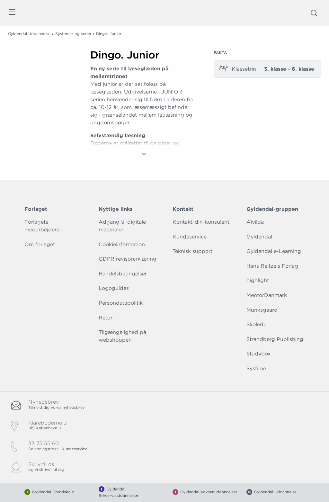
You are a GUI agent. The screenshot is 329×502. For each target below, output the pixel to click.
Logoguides (114, 288)
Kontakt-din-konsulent (201, 222)
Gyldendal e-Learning (273, 251)
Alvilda (255, 222)
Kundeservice (190, 237)
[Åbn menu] (11, 13)
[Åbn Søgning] (314, 13)
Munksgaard (262, 310)
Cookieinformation (122, 244)
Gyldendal (259, 237)
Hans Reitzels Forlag (272, 266)
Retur (105, 318)
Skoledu (256, 324)
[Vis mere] (144, 154)
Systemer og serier (73, 33)
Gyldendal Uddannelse (29, 33)
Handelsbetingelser (123, 274)
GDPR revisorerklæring (127, 259)
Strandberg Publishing (274, 339)
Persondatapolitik (121, 303)
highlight (257, 280)
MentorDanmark (266, 295)
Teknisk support (192, 251)
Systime (256, 368)
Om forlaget (39, 244)
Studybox (258, 354)
